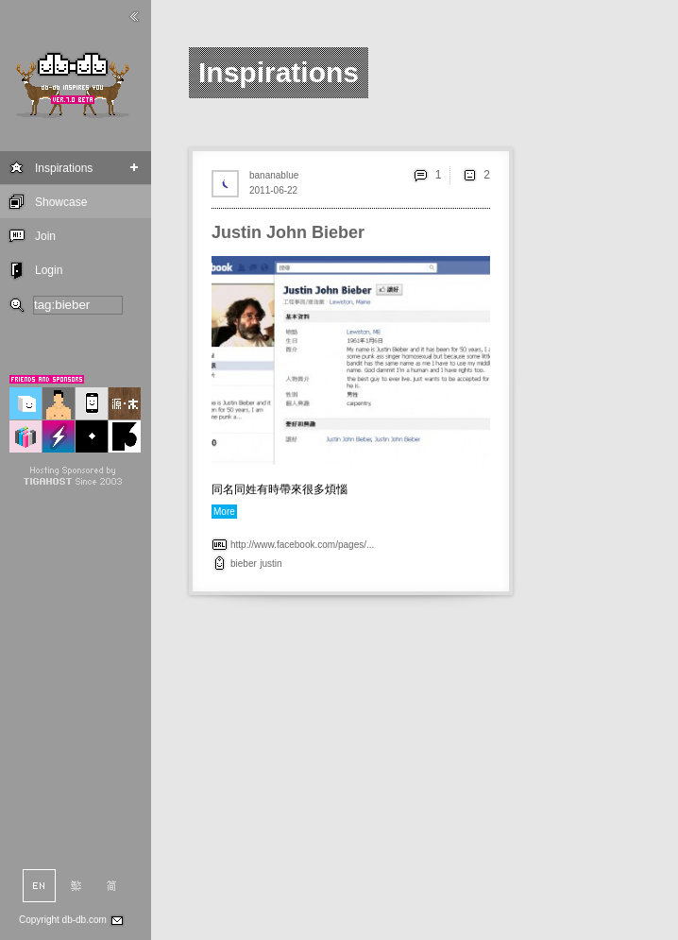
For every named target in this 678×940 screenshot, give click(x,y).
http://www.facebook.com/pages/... (302, 544)
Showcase (61, 202)
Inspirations (64, 168)
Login (48, 270)
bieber (243, 563)
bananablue (273, 175)
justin (270, 563)
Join (45, 236)
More (224, 511)
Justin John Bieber (288, 232)
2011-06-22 (273, 190)
